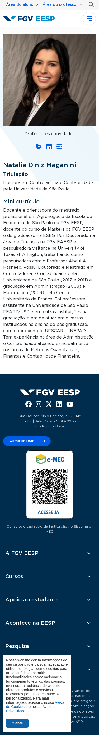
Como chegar (22, 441)
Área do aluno (20, 5)
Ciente (17, 723)
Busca (90, 4)
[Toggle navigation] (89, 18)
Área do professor (60, 5)
